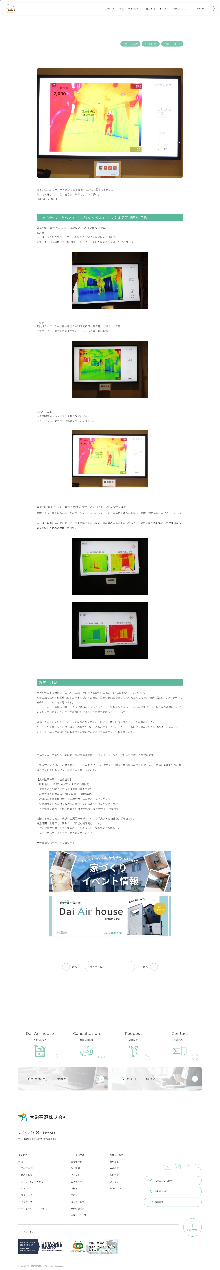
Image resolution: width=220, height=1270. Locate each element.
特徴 (121, 8)
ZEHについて (116, 1188)
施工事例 (150, 8)
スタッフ (114, 1181)
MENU (204, 8)
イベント (163, 8)
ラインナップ (134, 8)
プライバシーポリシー (27, 1232)
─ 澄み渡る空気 (26, 1168)
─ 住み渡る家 (25, 1175)
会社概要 (114, 1168)
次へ (145, 967)
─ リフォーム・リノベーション (34, 1208)
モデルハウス (179, 8)
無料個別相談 (77, 1208)
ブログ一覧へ (110, 967)
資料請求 (114, 1161)
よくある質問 (77, 1201)
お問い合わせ (116, 1154)
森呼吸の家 (76, 1161)
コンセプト (109, 8)
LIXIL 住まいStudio (47, 199)
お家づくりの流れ (79, 1215)
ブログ (74, 1195)
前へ (74, 967)
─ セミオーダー (26, 1201)
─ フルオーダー (26, 1195)
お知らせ (75, 1188)
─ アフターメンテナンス (30, 1181)
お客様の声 (76, 1181)
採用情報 (114, 1175)
